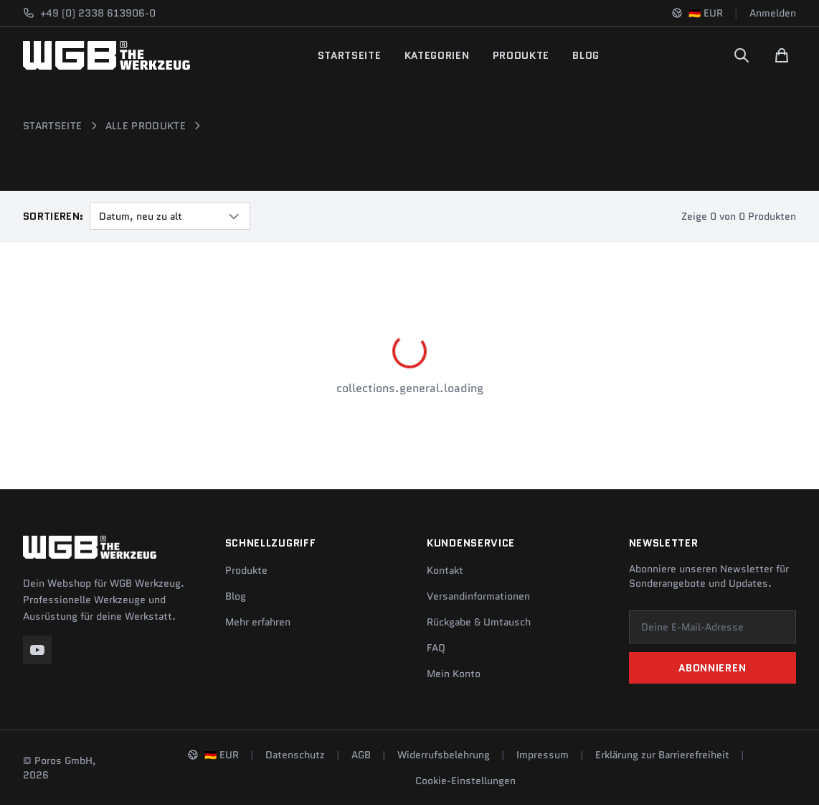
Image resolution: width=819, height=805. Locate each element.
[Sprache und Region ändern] (697, 13)
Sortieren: (53, 216)
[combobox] (170, 216)
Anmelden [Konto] (772, 13)
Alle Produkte (145, 125)
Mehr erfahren (257, 622)
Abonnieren (712, 668)
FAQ (436, 648)
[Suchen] (741, 55)
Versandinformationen (478, 596)
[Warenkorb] (781, 55)
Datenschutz (295, 755)
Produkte (521, 55)
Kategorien (437, 55)
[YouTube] (37, 650)
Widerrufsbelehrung (443, 755)
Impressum (542, 755)
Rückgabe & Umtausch (479, 622)
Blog (586, 55)
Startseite (350, 55)
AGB (361, 755)
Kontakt (445, 570)
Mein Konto (453, 673)
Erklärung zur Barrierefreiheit (662, 755)
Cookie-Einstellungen (465, 780)
